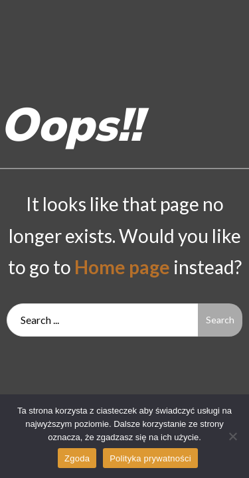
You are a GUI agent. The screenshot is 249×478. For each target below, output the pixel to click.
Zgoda (77, 458)
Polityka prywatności (150, 458)
